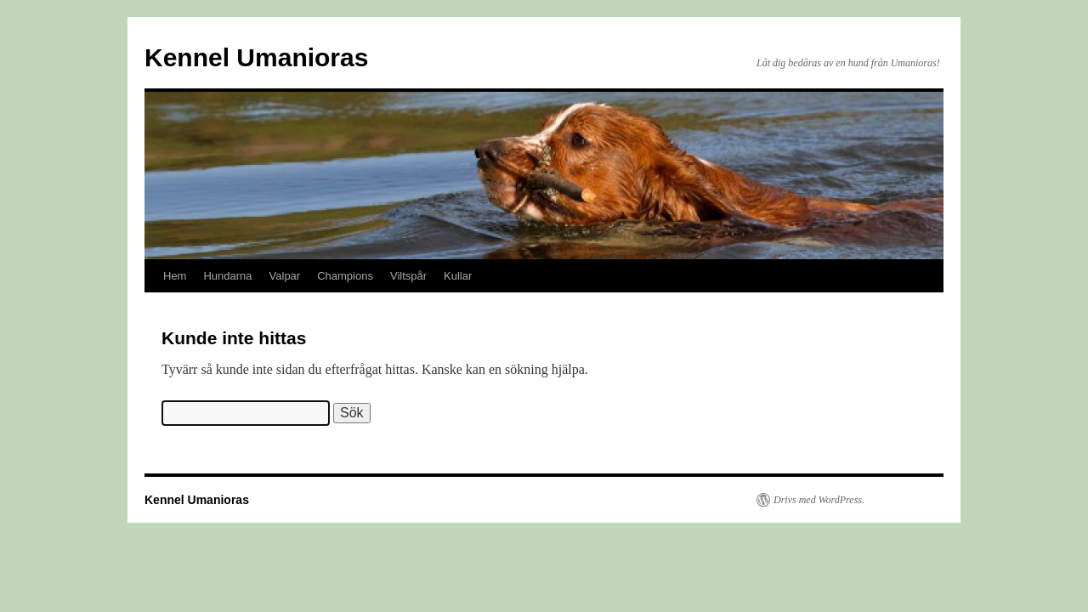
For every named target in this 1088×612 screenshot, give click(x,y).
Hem (174, 275)
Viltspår (408, 275)
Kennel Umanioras (256, 57)
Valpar (285, 275)
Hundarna (227, 275)
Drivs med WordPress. (819, 500)
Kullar (458, 275)
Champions (345, 275)
